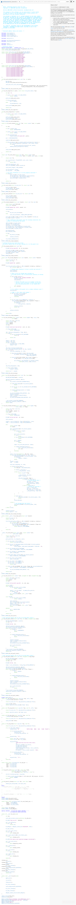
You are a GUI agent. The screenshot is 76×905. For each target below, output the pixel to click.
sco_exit (8, 861)
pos (27, 704)
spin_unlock (13, 178)
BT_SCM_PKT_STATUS (33, 360)
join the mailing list (69, 38)
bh (8, 211)
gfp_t (33, 155)
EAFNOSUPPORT (17, 129)
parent (13, 217)
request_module (13, 136)
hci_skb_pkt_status (27, 358)
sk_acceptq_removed (10, 251)
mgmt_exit (8, 878)
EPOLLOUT (16, 567)
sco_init (11, 849)
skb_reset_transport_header (12, 348)
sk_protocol (11, 169)
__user (26, 593)
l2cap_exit (8, 863)
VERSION (25, 900)
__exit (9, 876)
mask (11, 545)
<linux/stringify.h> (11, 35)
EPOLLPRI (37, 546)
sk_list (7, 774)
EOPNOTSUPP (16, 330)
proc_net (23, 783)
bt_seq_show (13, 766)
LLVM (71, 26)
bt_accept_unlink (18, 294)
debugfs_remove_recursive (12, 892)
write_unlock (9, 105)
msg (11, 343)
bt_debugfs (8, 826)
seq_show (22, 774)
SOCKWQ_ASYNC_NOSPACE (21, 569)
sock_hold (8, 209)
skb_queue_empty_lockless (22, 544)
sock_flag (17, 546)
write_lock (8, 98)
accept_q (22, 165)
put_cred (8, 231)
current (31, 175)
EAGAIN (19, 440)
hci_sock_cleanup (10, 865)
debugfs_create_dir (17, 826)
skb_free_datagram (10, 365)
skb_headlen (24, 467)
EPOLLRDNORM (26, 526)
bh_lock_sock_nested (15, 212)
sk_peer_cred (15, 176)
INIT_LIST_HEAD (9, 165)
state (19, 628)
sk (30, 145)
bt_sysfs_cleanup (10, 869)
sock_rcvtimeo (14, 422)
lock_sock (12, 271)
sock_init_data (9, 164)
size (32, 421)
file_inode (26, 701)
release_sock (13, 236)
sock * (5, 154)
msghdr (26, 317)
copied (7, 341)
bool (35, 202)
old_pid (7, 224)
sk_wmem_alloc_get (27, 590)
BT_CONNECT (19, 561)
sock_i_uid (33, 747)
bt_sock (9, 259)
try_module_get (21, 142)
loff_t (28, 698)
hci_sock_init (12, 841)
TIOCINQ (10, 596)
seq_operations (13, 762)
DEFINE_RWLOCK (8, 49)
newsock (31, 299)
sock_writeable (36, 566)
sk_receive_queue (28, 383)
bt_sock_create (14, 804)
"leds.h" (8, 43)
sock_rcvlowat (14, 421)
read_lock (8, 140)
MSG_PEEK (19, 466)
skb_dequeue (16, 428)
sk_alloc (10, 160)
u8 (14, 358)
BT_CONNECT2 (24, 525)
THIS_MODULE (14, 802)
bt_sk (15, 165)
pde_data (21, 701)
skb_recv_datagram (13, 332)
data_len (31, 482)
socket (27, 123)
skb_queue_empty (16, 383)
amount (11, 590)
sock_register (12, 835)
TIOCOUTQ (10, 586)
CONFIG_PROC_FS (9, 697)
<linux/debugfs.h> (10, 34)
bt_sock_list (16, 185)
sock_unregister (10, 867)
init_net (14, 128)
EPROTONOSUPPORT (13, 138)
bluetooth (7, 1)
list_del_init (9, 250)
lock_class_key (10, 52)
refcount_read (19, 744)
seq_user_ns (24, 747)
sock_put (8, 253)
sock (20, 79)
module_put (12, 146)
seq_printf (12, 741)
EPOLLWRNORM (23, 567)
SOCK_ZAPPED (19, 167)
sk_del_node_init (10, 196)
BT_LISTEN (18, 541)
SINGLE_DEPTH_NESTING (26, 214)
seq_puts (12, 729)
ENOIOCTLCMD (16, 609)
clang (52, 28)
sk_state (10, 170)
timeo (28, 390)
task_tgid (26, 175)
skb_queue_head (18, 456)
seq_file (19, 698)
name (16, 783)
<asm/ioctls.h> (10, 38)
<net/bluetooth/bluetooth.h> (13, 40)
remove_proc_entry (10, 783)
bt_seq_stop (13, 765)
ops (20, 103)
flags (9, 329)
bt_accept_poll (17, 542)
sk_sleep (16, 379)
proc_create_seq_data (13, 776)
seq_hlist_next (13, 712)
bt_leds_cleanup (10, 871)
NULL (16, 118)
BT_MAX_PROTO (29, 48)
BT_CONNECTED (23, 299)
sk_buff (9, 321)
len (14, 340)
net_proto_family (14, 48)
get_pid (22, 175)
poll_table (15, 533)
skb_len (23, 469)
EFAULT (25, 458)
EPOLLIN (20, 526)
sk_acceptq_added (10, 238)
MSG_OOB (14, 329)
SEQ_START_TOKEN (14, 728)
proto (9, 95)
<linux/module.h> (10, 33)
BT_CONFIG (18, 563)
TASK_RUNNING (19, 400)
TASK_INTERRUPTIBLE (24, 381)
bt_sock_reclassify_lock (20, 145)
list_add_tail (9, 216)
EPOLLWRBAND (30, 567)
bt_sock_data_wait (22, 444)
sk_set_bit (12, 393)
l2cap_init (11, 845)
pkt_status (25, 361)
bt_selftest (12, 822)
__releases (8, 716)
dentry (5, 807)
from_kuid (18, 747)
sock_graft (21, 303)
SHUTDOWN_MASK (21, 551)
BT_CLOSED (22, 293)
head (17, 188)
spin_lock (12, 174)
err (11, 101)
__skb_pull (21, 470)
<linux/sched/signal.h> (12, 36)
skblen (7, 340)
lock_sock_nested (14, 214)
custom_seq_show (18, 731)
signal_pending (15, 390)
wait (23, 379)
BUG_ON (7, 81)
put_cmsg (16, 360)
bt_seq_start (14, 763)
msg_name (17, 353)
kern (36, 143)
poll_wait (8, 539)
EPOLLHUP (16, 552)
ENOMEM (15, 777)
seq (30, 701)
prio (24, 160)
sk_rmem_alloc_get (20, 745)
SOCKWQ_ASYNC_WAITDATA (21, 393)
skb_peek (15, 602)
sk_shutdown (17, 334)
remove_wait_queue (10, 401)
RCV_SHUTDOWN (25, 334)
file (16, 532)
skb (6, 332)
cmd (11, 585)
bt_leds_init (9, 828)
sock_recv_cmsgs (14, 351)
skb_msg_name (30, 353)
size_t (35, 317)
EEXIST (15, 101)
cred (12, 204)
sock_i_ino (18, 749)
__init (9, 814)
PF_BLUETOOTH (19, 160)
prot (27, 160)
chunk (11, 454)
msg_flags (15, 343)
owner (36, 142)
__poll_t (11, 515)
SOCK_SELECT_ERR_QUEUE (27, 546)
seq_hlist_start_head (14, 704)
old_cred (8, 225)
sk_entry (21, 738)
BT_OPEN (17, 170)
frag (30, 479)
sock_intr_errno (25, 447)
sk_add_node (9, 188)
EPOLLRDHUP (16, 549)
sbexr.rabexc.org (60, 31)
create (23, 143)
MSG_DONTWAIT (27, 422)
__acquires (8, 699)
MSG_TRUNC (21, 343)
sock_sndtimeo (13, 665)
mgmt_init (11, 853)
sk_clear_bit (13, 397)
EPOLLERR (16, 545)
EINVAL (15, 96)
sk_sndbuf (19, 590)
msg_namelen (33, 355)
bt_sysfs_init (12, 830)
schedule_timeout (18, 395)
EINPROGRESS (21, 630)
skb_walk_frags (22, 478)
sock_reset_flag (10, 167)
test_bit (14, 300)
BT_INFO (7, 820)
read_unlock (9, 149)
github (60, 39)
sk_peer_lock (21, 174)
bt (16, 750)
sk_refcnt (28, 744)
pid (8, 205)
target (7, 421)
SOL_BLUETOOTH (25, 360)
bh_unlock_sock (13, 234)
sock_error (20, 434)
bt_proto (10, 100)
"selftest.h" (9, 44)
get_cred (18, 227)
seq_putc (16, 732)
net (3, 1)
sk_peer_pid (15, 175)
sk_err (15, 386)
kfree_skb (16, 500)
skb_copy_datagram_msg (14, 349)
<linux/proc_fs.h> (10, 41)
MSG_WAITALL (27, 421)
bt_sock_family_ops (21, 835)
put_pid (7, 230)
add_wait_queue (9, 379)
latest (67, 1)
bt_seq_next (13, 764)
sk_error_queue (35, 544)
